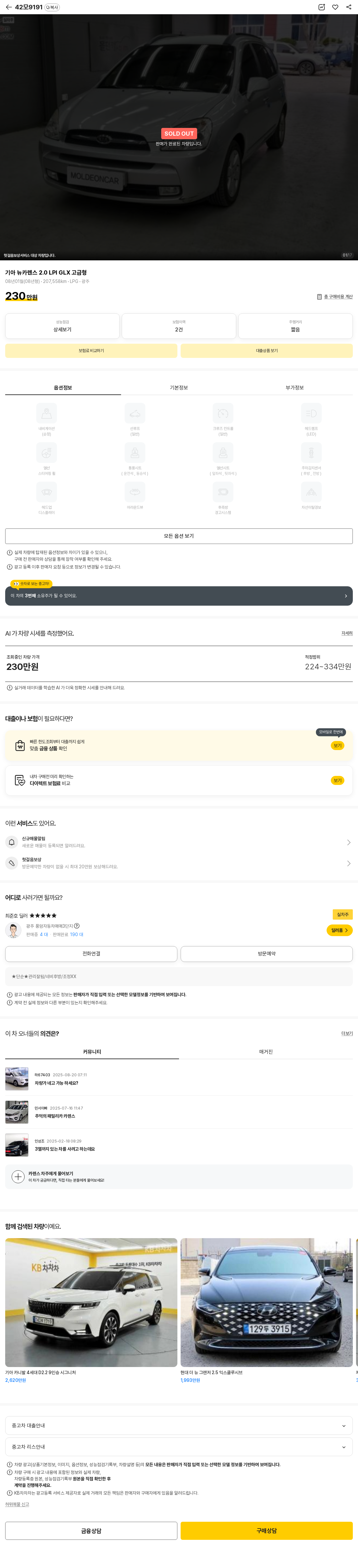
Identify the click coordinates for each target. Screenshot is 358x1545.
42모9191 (37, 7)
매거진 (266, 1052)
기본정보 (179, 388)
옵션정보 (63, 388)
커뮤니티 (92, 1052)
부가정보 (295, 388)
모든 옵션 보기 (179, 536)
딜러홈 (337, 930)
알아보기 (179, 745)
